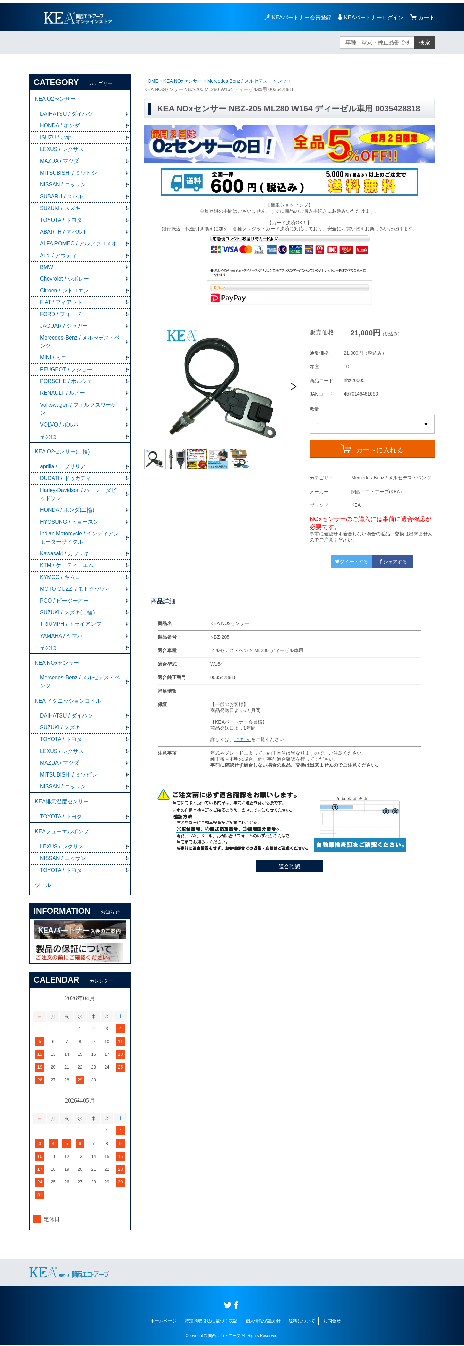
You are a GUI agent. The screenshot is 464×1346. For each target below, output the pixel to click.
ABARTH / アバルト (64, 232)
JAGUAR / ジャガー (64, 326)
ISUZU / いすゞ (58, 137)
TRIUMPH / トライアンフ (70, 624)
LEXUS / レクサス (62, 149)
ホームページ (163, 1321)
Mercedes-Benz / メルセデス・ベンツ (247, 81)
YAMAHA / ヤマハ (61, 636)
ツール (43, 886)
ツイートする (351, 561)
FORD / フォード (60, 314)
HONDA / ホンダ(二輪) (67, 510)
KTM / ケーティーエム (67, 565)
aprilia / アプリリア (63, 467)
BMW (46, 267)
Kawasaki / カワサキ (64, 554)
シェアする (393, 561)
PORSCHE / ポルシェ (66, 381)
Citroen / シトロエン (64, 291)
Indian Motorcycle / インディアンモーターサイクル (79, 538)
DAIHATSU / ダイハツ (66, 114)
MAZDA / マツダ (59, 161)
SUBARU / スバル (61, 196)
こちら (242, 739)
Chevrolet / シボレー (64, 279)
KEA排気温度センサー (62, 802)
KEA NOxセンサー (182, 81)
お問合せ (332, 1321)
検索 (424, 42)
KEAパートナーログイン (374, 17)
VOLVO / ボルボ (59, 425)
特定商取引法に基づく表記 (211, 1321)
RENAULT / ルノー (62, 393)
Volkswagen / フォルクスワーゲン (78, 409)
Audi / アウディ (58, 255)
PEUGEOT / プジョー (66, 370)
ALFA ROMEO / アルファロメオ (78, 243)
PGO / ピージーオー (64, 601)
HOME (151, 81)
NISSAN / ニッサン (63, 184)
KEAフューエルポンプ (62, 832)
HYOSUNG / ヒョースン (69, 522)
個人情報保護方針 (263, 1321)
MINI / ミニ (53, 358)
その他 (48, 437)
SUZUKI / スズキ (60, 208)
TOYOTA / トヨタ (61, 220)
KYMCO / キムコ (60, 577)
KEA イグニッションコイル (68, 701)
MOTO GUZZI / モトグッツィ (75, 589)
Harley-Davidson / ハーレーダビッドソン (78, 494)
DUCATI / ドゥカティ (65, 478)
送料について (302, 1321)
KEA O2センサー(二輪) (62, 452)
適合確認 (289, 866)
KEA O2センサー (55, 99)
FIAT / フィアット (61, 302)
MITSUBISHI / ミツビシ (68, 173)
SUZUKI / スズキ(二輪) (67, 613)
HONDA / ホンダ (60, 125)
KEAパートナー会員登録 (301, 17)
